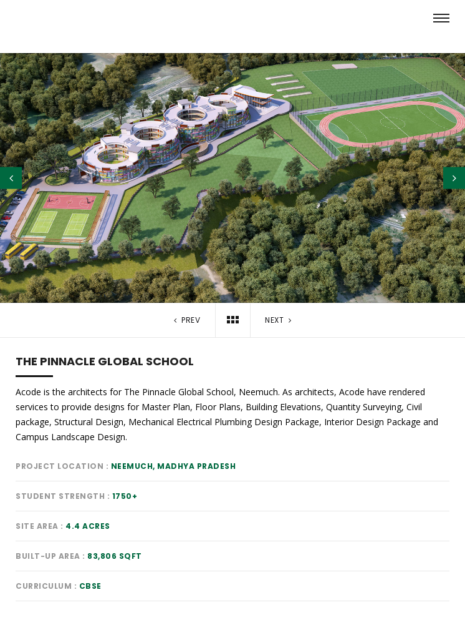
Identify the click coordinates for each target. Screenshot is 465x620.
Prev (185, 320)
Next (279, 320)
